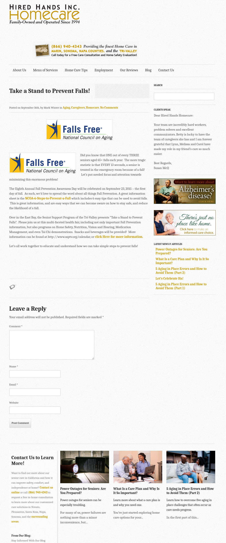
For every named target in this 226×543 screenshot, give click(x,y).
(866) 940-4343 (37, 457)
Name (13, 331)
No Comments (109, 72)
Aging (66, 72)
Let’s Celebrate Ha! (171, 244)
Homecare (92, 72)
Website (14, 367)
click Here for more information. (92, 202)
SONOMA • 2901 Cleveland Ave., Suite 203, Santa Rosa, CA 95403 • (50, 531)
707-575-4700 (100, 531)
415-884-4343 (87, 522)
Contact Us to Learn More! (25, 425)
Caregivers (78, 72)
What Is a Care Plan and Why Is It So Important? (136, 456)
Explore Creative (168, 526)
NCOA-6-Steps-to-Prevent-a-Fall (48, 163)
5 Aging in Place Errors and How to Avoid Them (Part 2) (182, 236)
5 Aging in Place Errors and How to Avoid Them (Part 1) (182, 251)
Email (13, 349)
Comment (16, 291)
